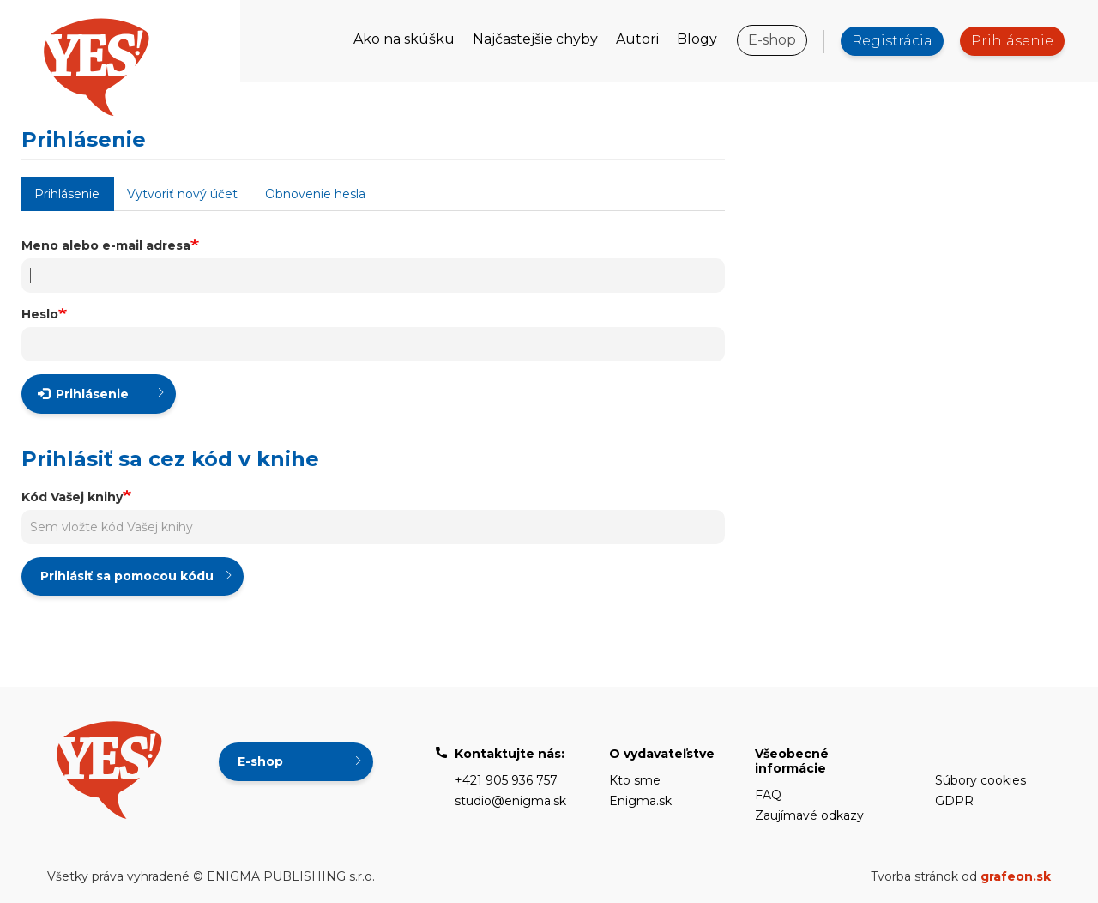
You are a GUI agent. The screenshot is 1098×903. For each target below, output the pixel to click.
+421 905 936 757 (506, 780)
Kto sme (635, 780)
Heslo (39, 314)
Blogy (697, 39)
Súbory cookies (980, 780)
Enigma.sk (640, 801)
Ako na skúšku (404, 39)
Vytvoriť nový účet (182, 194)
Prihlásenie (1012, 41)
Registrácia (892, 41)
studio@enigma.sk (510, 801)
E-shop (772, 40)
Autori (637, 39)
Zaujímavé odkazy (809, 815)
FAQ (768, 795)
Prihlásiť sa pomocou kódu (127, 576)
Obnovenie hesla (315, 194)
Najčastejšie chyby (535, 39)
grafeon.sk (1015, 876)
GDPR (954, 801)
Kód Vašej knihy (72, 497)
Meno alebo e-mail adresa (105, 245)
